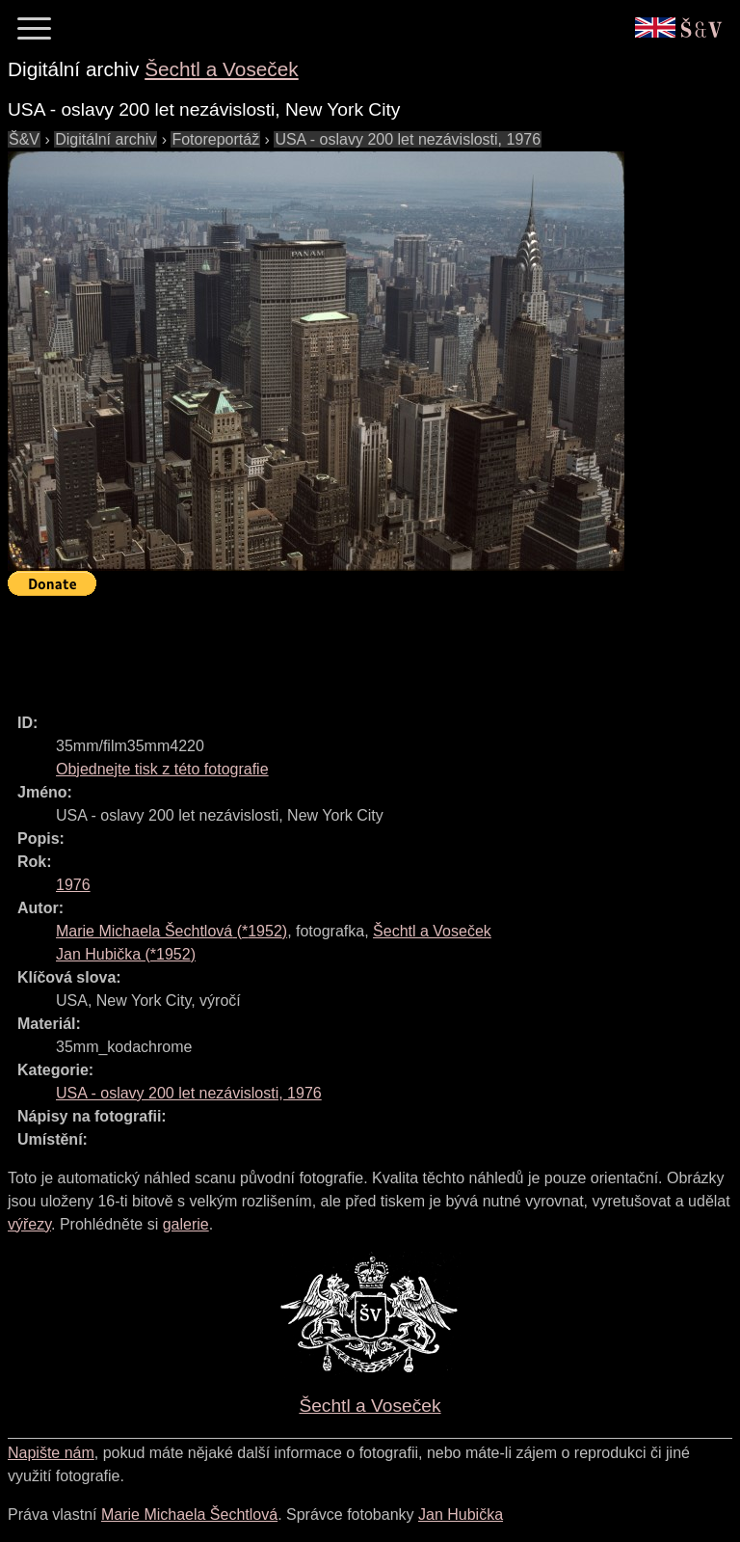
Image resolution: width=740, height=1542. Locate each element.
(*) (171, 931)
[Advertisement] (358, 646)
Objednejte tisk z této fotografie (162, 769)
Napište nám (51, 1453)
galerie (186, 1224)
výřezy (29, 1224)
